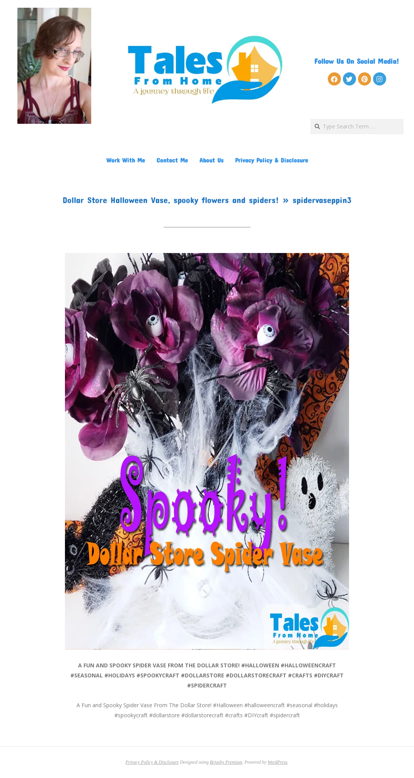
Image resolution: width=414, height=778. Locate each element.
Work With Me (125, 160)
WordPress (277, 762)
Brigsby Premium (226, 762)
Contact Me (172, 160)
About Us (211, 160)
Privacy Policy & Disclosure (271, 160)
